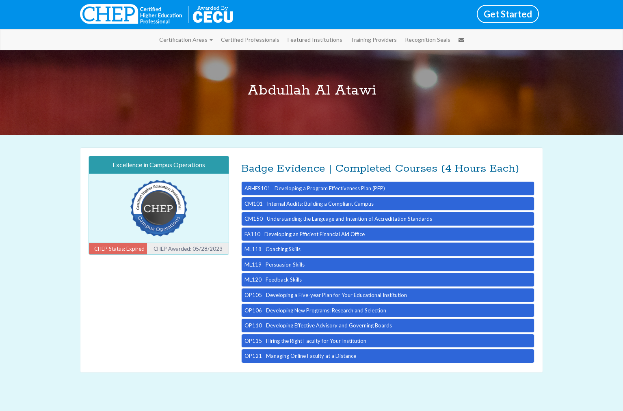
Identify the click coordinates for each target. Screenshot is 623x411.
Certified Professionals (250, 39)
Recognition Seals (427, 39)
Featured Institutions (315, 39)
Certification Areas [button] (186, 39)
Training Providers (373, 39)
